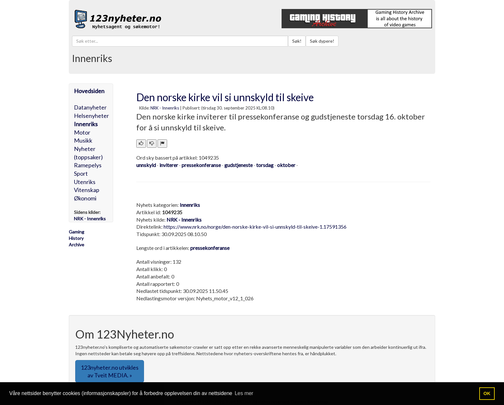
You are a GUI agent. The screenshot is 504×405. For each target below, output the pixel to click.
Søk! (297, 41)
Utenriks (84, 181)
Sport (81, 173)
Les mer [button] (244, 393)
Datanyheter (90, 107)
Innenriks (86, 124)
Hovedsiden (89, 90)
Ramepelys (88, 165)
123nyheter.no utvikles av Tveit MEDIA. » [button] (110, 371)
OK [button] (487, 393)
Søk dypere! (322, 41)
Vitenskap (86, 189)
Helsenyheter (91, 115)
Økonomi (85, 198)
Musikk (83, 140)
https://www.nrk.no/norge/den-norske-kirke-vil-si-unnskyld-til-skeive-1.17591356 (255, 227)
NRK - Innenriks (164, 107)
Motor (82, 132)
